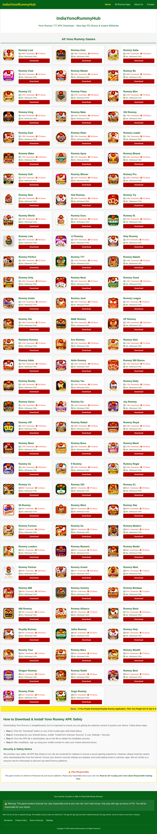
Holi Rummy (78, 195)
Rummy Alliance (80, 608)
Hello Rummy (78, 360)
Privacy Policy (21, 820)
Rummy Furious (28, 526)
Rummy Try (129, 195)
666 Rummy (25, 608)
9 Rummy (76, 464)
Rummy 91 (129, 215)
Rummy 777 (77, 257)
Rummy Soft (26, 174)
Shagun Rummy (28, 670)
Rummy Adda (26, 360)
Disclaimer (8, 820)
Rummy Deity (130, 381)
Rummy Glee (130, 339)
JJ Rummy (77, 236)
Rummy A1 (129, 484)
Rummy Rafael (79, 422)
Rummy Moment (80, 546)
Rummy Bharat (131, 153)
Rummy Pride (26, 691)
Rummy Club (26, 71)
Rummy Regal (131, 464)
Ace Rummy (78, 339)
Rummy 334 (77, 484)
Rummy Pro (130, 174)
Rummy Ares (78, 50)
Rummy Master (79, 71)
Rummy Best (130, 670)
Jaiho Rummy (79, 629)
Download (34, 61)
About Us (138, 4)
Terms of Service (36, 820)
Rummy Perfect (27, 257)
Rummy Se (25, 464)
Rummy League (132, 298)
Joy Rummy (130, 401)
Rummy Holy (130, 629)
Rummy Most (78, 277)
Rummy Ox (77, 526)
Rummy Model (131, 546)
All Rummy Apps (122, 4)
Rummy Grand (79, 567)
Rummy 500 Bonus (134, 360)
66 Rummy (25, 505)
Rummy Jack (78, 298)
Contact (150, 4)
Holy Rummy (130, 236)
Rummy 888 (25, 588)
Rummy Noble (79, 670)
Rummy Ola (25, 319)
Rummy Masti (131, 443)
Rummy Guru (78, 215)
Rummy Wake (26, 153)
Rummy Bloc (130, 91)
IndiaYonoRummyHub (19, 4)
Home (108, 4)
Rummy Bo (129, 71)
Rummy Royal (131, 422)
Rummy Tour (26, 650)
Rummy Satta (130, 50)
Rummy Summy (80, 588)
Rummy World (27, 215)
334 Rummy (130, 112)
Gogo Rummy (79, 691)
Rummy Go (77, 401)
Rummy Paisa (79, 91)
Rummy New (26, 195)
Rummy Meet (130, 567)
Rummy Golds (27, 298)
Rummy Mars (78, 650)
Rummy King (26, 112)
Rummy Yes (77, 381)
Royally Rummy (27, 629)
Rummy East (26, 133)
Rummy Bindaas (132, 588)
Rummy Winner (79, 174)
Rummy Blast (26, 443)
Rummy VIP (25, 422)
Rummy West (78, 505)
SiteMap (49, 820)
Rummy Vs (25, 484)
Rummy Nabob (131, 257)
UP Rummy (129, 319)
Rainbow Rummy (28, 339)
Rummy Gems (27, 401)
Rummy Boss (78, 443)
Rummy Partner (27, 567)
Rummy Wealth (131, 650)
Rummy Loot (26, 50)
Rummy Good (131, 277)
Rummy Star (130, 505)
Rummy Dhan (78, 133)
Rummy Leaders (28, 546)
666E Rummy (78, 319)
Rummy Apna (78, 153)
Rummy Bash (130, 608)
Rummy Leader (131, 133)
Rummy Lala (26, 236)
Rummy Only (26, 277)
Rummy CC (25, 91)
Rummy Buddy (27, 381)
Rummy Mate (78, 112)
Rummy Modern (132, 526)
